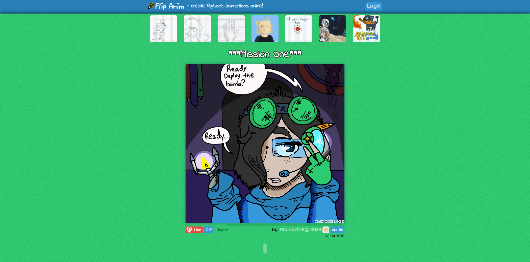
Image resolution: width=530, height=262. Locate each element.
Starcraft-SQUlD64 (304, 229)
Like (193, 229)
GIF (209, 229)
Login (373, 6)
